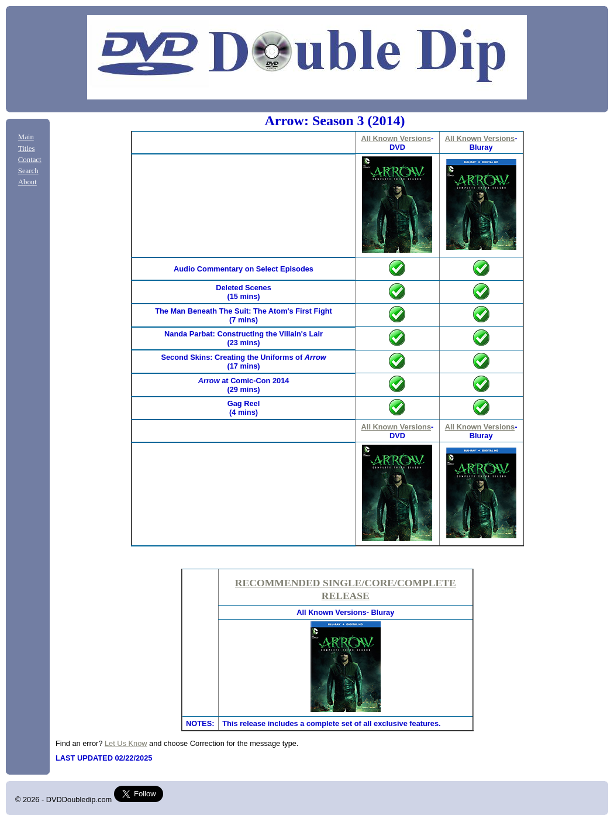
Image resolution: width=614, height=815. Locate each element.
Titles (26, 149)
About (27, 182)
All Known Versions (396, 138)
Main (26, 137)
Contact (30, 160)
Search (28, 171)
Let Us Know (126, 743)
